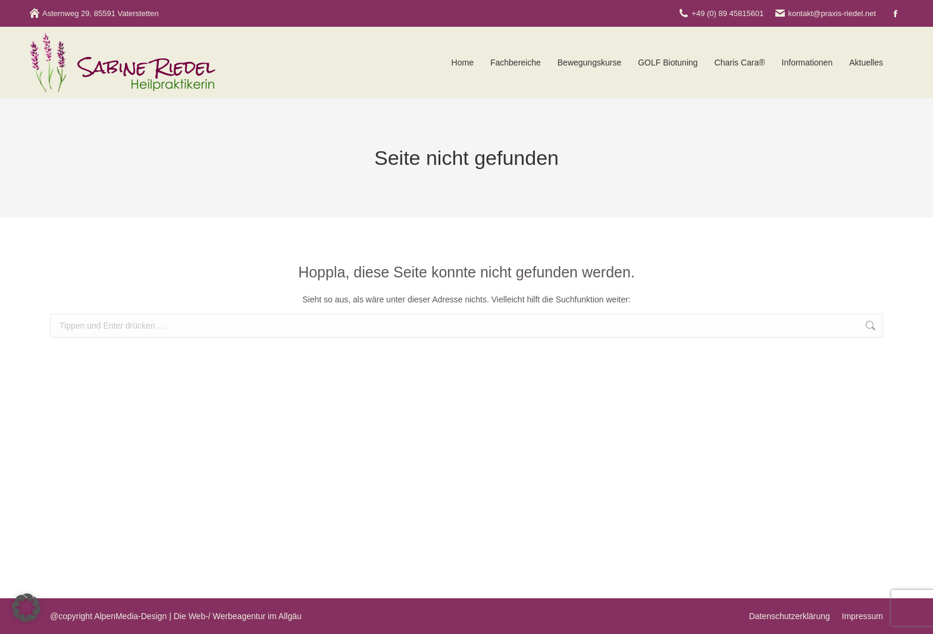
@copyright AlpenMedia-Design (108, 616)
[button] (26, 608)
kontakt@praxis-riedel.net (825, 13)
